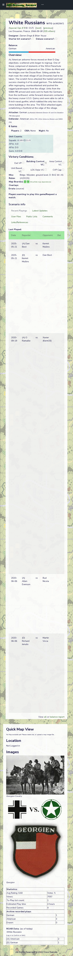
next (38, 28)
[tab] (19, 211)
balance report (57, 716)
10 (25, 181)
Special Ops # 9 (17, 28)
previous (48, 28)
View (41, 716)
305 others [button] (49, 31)
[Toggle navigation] (41, 5)
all (45, 716)
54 (28, 181)
